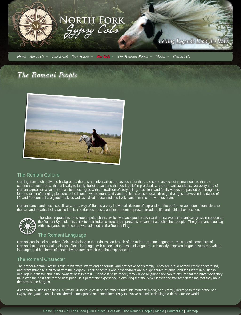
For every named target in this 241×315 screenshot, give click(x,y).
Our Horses (80, 57)
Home (21, 57)
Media (160, 57)
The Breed (60, 57)
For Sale (103, 57)
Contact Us (181, 57)
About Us (37, 57)
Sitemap (192, 311)
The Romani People (132, 57)
